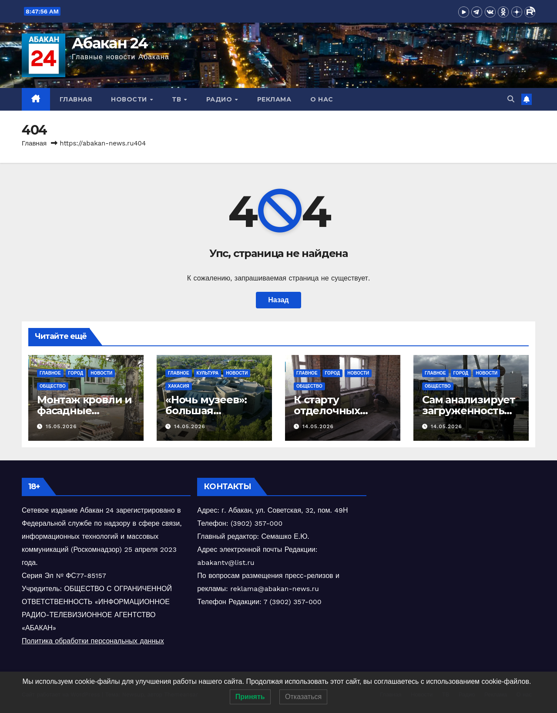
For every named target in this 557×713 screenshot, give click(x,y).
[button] (510, 99)
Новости (130, 99)
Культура (208, 373)
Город (76, 373)
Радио (220, 99)
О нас (321, 99)
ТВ (177, 99)
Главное (50, 373)
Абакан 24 (110, 43)
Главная (76, 99)
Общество (53, 386)
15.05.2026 (61, 426)
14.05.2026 (189, 426)
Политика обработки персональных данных (93, 641)
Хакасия (178, 386)
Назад (278, 300)
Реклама (274, 99)
